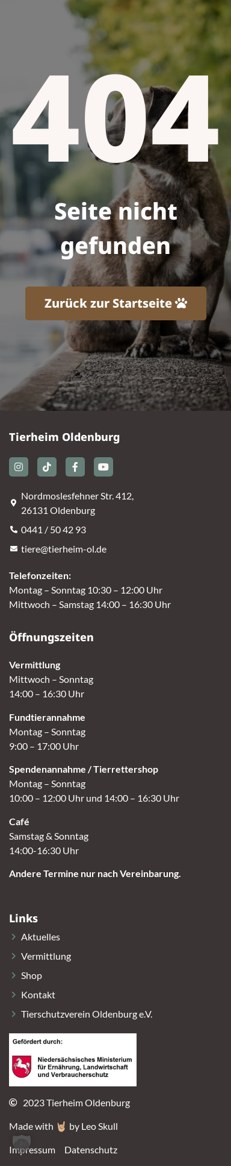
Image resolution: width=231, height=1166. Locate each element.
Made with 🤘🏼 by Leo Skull (63, 1126)
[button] (21, 1144)
